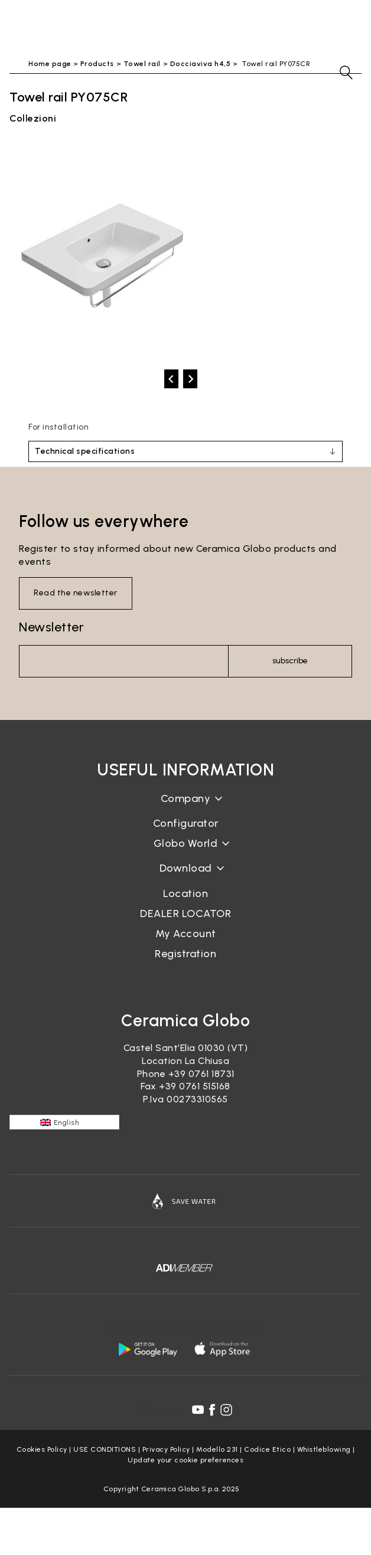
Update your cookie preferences (185, 1460)
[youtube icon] (198, 1410)
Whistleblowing (324, 1449)
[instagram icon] (226, 1410)
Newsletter (51, 627)
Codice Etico (267, 1449)
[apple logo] (223, 1349)
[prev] (171, 378)
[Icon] (185, 1200)
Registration (185, 953)
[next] (190, 378)
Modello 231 (217, 1449)
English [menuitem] (66, 1122)
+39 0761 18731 (201, 1073)
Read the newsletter (76, 593)
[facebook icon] (212, 1410)
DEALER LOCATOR (185, 913)
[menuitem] (64, 1122)
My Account (185, 933)
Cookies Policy (42, 1449)
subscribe (290, 661)
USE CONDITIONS (104, 1449)
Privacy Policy (166, 1449)
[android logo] (148, 1349)
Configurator (186, 823)
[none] (64, 1122)
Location (185, 893)
